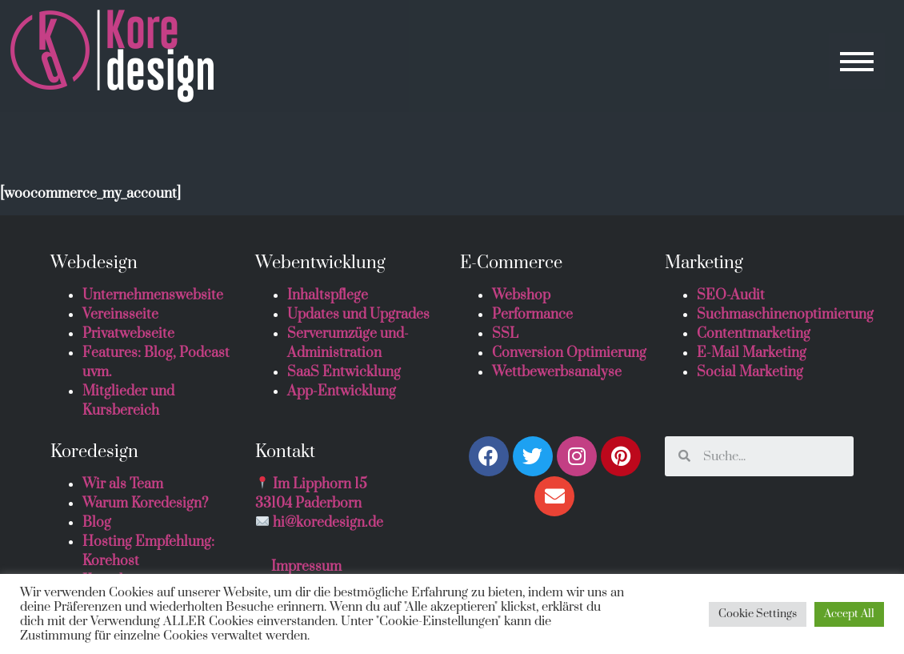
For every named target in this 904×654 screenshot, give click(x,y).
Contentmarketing (753, 334)
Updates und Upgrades (358, 314)
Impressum (306, 567)
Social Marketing (750, 372)
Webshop (521, 295)
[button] (857, 61)
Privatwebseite (128, 334)
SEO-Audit (731, 295)
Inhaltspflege (327, 295)
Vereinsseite (120, 314)
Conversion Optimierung (569, 353)
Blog (96, 523)
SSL (505, 334)
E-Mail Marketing (751, 353)
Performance (532, 314)
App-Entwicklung (341, 391)
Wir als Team (122, 484)
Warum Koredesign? (145, 503)
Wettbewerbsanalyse (557, 372)
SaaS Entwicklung (344, 372)
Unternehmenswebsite (152, 295)
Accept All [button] (849, 614)
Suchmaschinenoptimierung (785, 314)
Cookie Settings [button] (757, 614)
